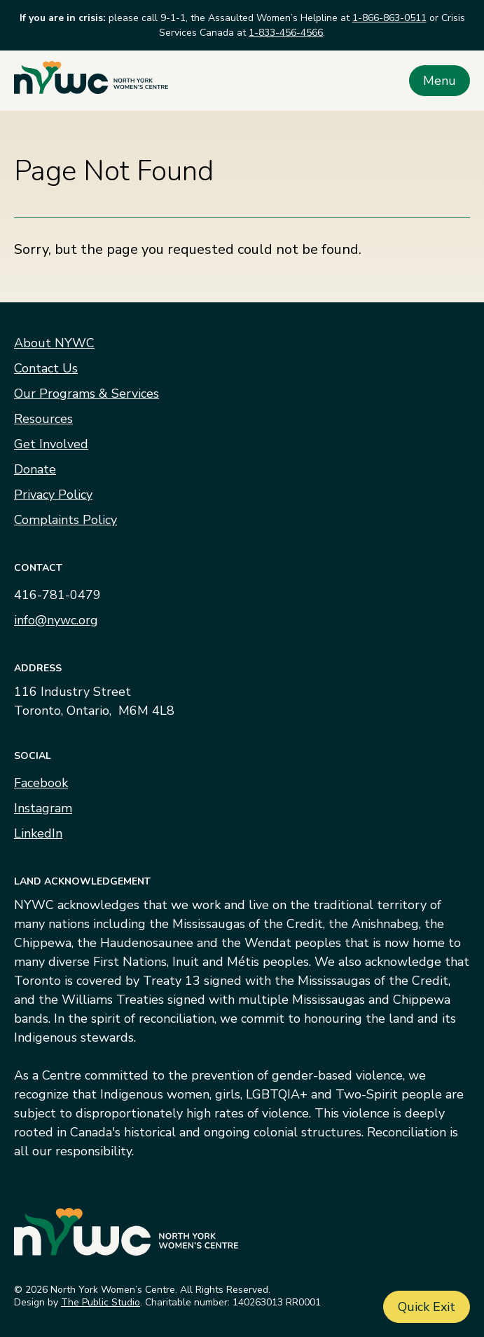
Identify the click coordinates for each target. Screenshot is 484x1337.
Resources (43, 418)
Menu (439, 80)
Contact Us (46, 368)
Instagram (43, 808)
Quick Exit (426, 1306)
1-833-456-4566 (286, 32)
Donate (35, 469)
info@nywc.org (56, 620)
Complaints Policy (65, 519)
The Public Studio (100, 1302)
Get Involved (51, 444)
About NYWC (54, 343)
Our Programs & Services (86, 393)
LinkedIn (38, 833)
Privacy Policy (53, 494)
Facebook (41, 782)
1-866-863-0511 (389, 18)
